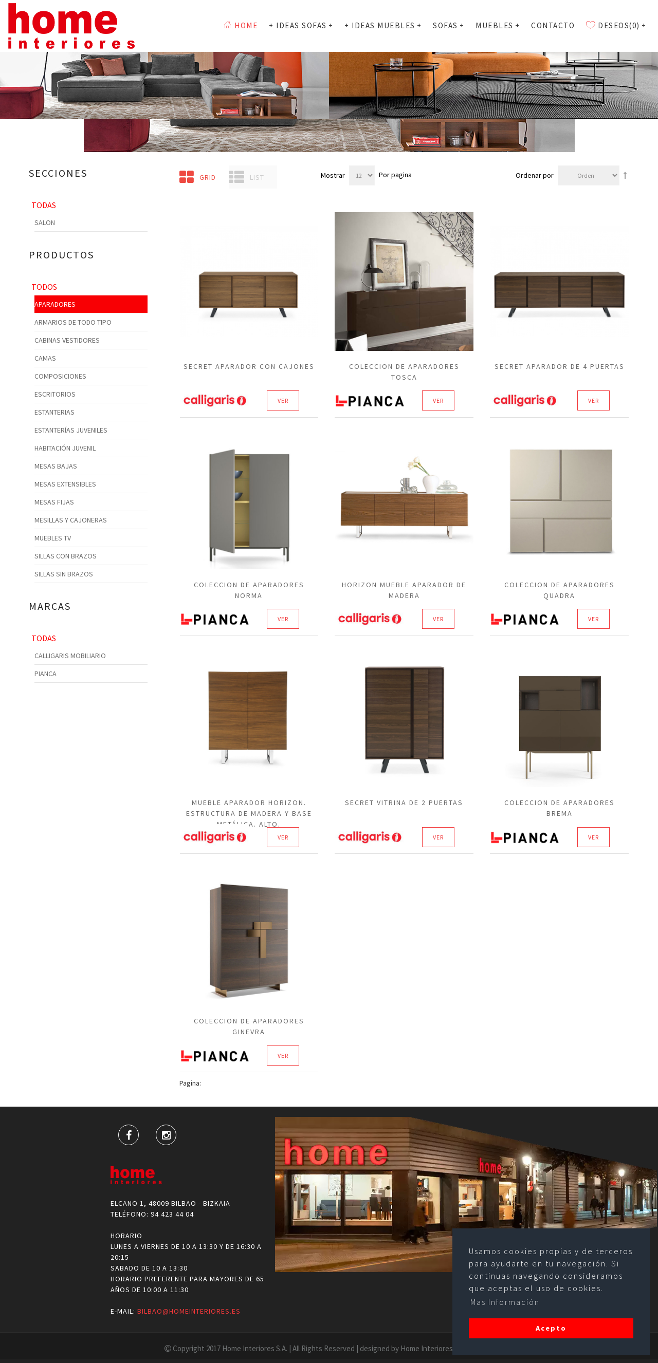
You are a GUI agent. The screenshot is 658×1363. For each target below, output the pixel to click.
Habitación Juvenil (65, 448)
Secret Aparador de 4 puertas (560, 366)
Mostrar (333, 175)
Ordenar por (535, 175)
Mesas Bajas (55, 466)
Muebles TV (52, 538)
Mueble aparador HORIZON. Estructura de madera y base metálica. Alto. (249, 813)
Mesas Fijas (54, 502)
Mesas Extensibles (65, 484)
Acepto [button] (551, 1328)
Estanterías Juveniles (70, 430)
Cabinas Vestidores (67, 340)
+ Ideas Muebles (383, 25)
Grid (197, 177)
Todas (43, 205)
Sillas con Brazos (65, 556)
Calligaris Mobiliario (70, 655)
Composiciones (60, 376)
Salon (44, 222)
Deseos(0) (616, 25)
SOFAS (448, 25)
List (246, 177)
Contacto (553, 25)
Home (241, 25)
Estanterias (54, 412)
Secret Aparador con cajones (249, 366)
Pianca (45, 673)
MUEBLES (498, 25)
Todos (44, 287)
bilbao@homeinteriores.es (189, 1311)
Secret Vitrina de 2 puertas (404, 802)
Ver (283, 401)
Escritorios (55, 394)
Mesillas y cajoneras (70, 520)
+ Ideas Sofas (301, 25)
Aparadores (55, 304)
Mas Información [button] (505, 1302)
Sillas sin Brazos (63, 573)
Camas (45, 358)
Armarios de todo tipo (73, 322)
